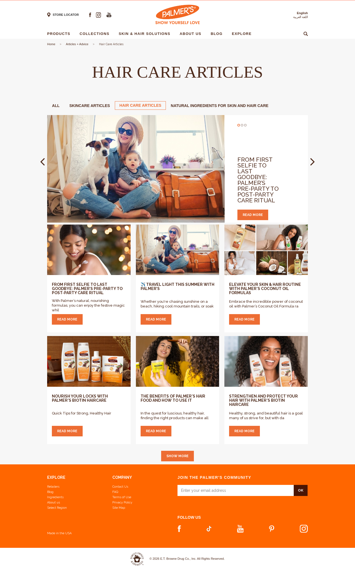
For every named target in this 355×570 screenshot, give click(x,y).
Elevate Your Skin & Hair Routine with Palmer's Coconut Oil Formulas (265, 288)
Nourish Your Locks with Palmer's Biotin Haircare (80, 398)
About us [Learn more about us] (53, 502)
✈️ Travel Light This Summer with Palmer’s (177, 286)
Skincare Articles (89, 105)
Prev (42, 162)
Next (312, 162)
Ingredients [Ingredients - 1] (276, 34)
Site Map (118, 508)
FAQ (115, 492)
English (302, 13)
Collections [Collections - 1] (96, 34)
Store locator (66, 14)
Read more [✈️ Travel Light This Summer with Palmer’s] (156, 319)
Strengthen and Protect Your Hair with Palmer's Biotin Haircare (263, 400)
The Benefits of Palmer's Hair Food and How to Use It (173, 398)
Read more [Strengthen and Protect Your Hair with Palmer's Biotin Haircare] (244, 431)
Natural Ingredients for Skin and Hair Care (219, 105)
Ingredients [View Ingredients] (55, 497)
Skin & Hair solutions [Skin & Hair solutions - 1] (146, 34)
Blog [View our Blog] (50, 492)
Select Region (57, 508)
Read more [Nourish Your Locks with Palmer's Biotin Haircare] (67, 431)
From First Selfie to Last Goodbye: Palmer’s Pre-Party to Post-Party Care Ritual (258, 180)
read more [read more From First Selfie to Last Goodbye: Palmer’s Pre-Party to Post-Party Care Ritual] (253, 215)
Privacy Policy (122, 502)
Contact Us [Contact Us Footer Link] (120, 486)
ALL (56, 105)
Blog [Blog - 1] (218, 34)
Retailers (53, 486)
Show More (177, 456)
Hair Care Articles (140, 105)
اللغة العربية (300, 17)
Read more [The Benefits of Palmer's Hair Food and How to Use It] (156, 431)
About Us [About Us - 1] (192, 34)
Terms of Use (121, 497)
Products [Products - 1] (60, 34)
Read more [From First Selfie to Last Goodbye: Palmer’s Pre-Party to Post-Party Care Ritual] (67, 319)
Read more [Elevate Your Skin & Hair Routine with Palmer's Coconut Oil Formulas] (244, 319)
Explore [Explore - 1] (243, 34)
